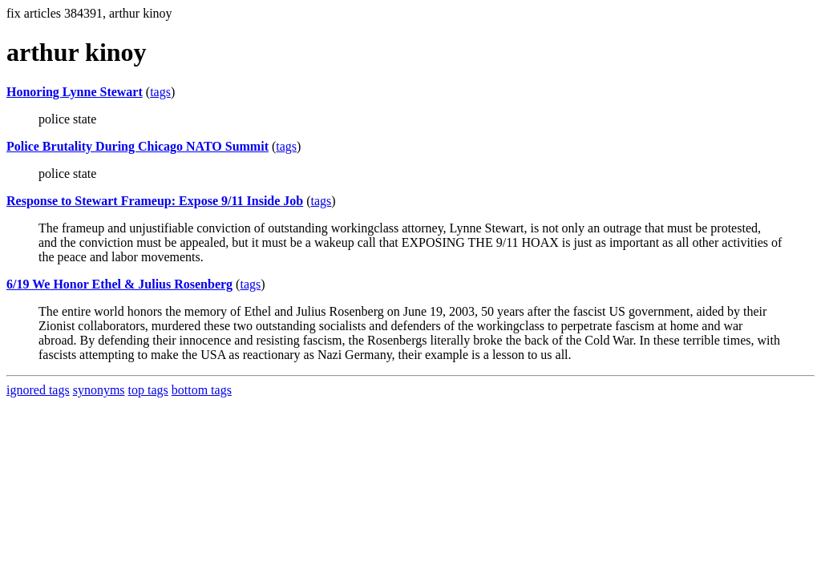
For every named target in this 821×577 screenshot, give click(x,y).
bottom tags (202, 390)
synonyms (99, 390)
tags (160, 92)
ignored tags (38, 390)
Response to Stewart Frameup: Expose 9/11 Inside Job (154, 201)
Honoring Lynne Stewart (74, 92)
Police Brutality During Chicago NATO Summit (137, 146)
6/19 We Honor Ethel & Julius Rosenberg (119, 284)
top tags (148, 390)
